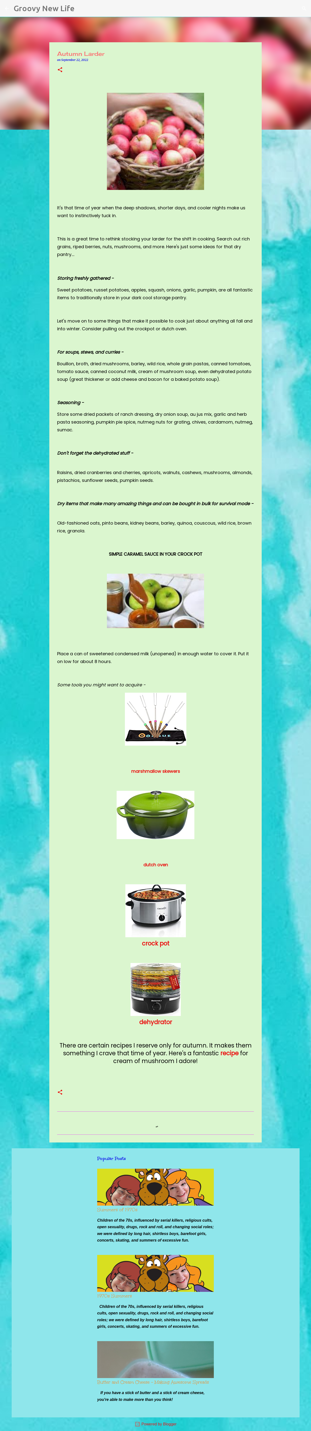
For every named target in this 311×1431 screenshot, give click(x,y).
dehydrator (155, 1022)
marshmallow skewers (155, 771)
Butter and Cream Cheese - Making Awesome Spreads (153, 1382)
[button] (60, 70)
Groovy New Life (44, 8)
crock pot (155, 943)
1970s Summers (114, 1296)
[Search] (81, 8)
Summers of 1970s (117, 1210)
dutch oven (155, 865)
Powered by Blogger (156, 1424)
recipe (229, 1053)
